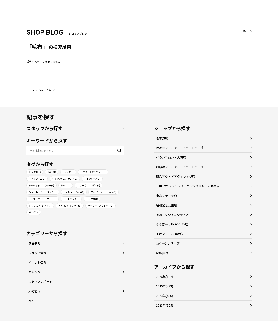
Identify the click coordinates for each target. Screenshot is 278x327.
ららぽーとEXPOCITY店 (172, 224)
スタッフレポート (40, 281)
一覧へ (244, 31)
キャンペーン (37, 272)
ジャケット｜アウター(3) (41, 185)
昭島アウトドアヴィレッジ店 (175, 176)
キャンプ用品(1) (37, 178)
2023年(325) (164, 305)
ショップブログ (47, 90)
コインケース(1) (92, 178)
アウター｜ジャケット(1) (92, 171)
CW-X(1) (51, 171)
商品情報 (34, 243)
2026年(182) (164, 276)
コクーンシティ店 (168, 243)
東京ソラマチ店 (166, 195)
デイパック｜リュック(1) (103, 192)
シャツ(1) (65, 185)
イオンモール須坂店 (169, 233)
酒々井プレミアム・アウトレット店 (180, 148)
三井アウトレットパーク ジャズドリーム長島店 (188, 186)
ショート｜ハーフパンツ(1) (43, 192)
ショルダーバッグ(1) (73, 192)
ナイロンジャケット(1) (69, 205)
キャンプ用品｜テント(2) (64, 178)
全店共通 (162, 253)
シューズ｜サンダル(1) (88, 185)
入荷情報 (34, 291)
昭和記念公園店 (166, 205)
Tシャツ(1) (68, 171)
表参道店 (162, 138)
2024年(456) (164, 295)
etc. (31, 300)
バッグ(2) (33, 212)
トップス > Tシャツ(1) (40, 205)
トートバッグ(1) (71, 198)
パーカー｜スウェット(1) (100, 205)
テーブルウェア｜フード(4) (42, 198)
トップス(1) (35, 171)
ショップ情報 (37, 253)
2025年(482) (164, 286)
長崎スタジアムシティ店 (172, 214)
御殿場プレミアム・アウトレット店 (180, 167)
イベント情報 (37, 262)
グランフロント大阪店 (171, 157)
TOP (32, 90)
